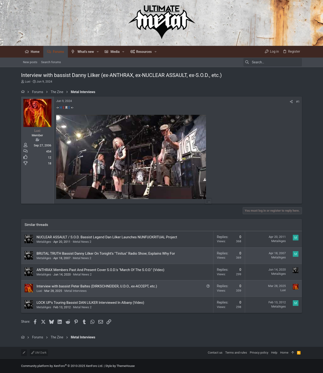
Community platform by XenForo (62, 366)
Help (274, 352)
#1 (298, 101)
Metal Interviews (75, 291)
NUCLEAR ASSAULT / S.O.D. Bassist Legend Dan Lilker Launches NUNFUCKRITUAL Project (107, 237)
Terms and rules (236, 352)
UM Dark (39, 352)
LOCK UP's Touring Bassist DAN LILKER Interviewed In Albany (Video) (90, 303)
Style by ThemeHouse (120, 366)
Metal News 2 (82, 241)
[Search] (272, 62)
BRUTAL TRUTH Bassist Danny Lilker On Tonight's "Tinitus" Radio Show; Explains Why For (106, 253)
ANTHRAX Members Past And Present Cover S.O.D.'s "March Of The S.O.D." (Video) (100, 270)
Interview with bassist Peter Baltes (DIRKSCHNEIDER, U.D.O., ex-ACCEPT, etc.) (97, 286)
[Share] (291, 101)
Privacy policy (259, 352)
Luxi (27, 81)
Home (284, 352)
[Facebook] (300, 366)
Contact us (215, 352)
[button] (97, 51)
